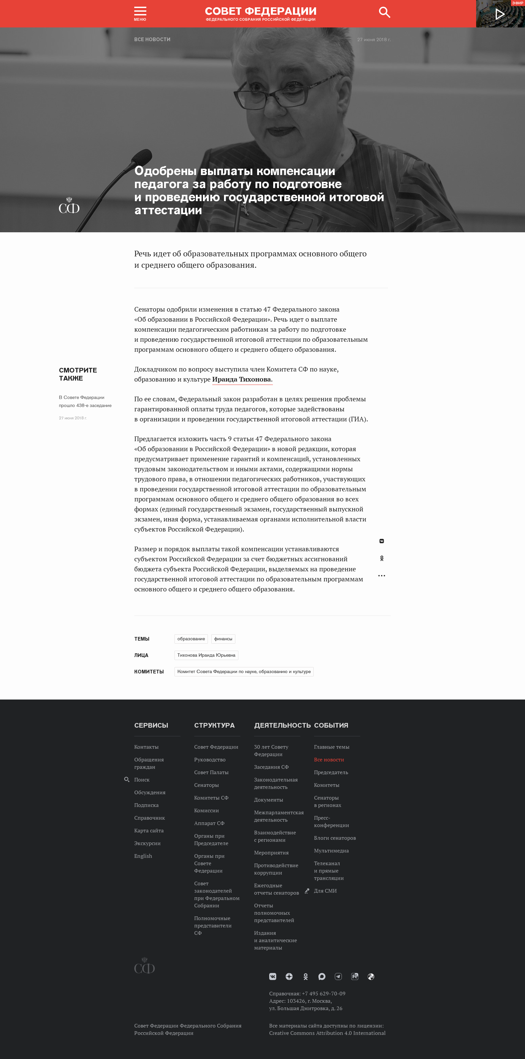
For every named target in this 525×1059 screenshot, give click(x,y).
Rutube (354, 976)
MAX (321, 976)
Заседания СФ (271, 766)
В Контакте (381, 541)
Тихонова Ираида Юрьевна (206, 655)
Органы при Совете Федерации (209, 863)
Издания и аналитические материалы (275, 940)
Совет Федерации (216, 746)
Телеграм (338, 976)
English (143, 855)
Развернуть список (381, 575)
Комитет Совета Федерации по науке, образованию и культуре (244, 671)
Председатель (331, 772)
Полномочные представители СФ (213, 925)
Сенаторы (206, 785)
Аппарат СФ (209, 823)
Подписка (146, 805)
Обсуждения (149, 792)
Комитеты (327, 785)
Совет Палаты (211, 772)
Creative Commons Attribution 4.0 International (327, 1033)
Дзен (289, 976)
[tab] (381, 562)
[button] (140, 13)
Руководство (210, 759)
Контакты (146, 746)
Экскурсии (147, 843)
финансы (223, 639)
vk (272, 976)
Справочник (149, 817)
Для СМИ (325, 890)
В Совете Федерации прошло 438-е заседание (85, 401)
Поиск (142, 779)
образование (191, 639)
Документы (268, 799)
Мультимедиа (331, 850)
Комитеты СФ (211, 797)
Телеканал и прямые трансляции (329, 870)
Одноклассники (382, 558)
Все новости (152, 39)
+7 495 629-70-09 (324, 993)
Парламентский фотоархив (371, 976)
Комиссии (206, 810)
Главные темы (332, 746)
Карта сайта (149, 830)
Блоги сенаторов (335, 837)
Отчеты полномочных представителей (274, 912)
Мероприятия (271, 852)
